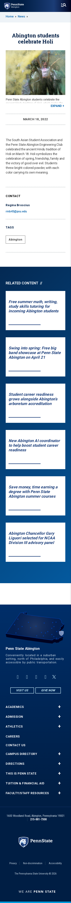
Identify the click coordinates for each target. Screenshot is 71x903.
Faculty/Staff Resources (27, 793)
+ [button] (59, 707)
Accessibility (55, 863)
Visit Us (22, 690)
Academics (15, 707)
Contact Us (15, 745)
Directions (15, 763)
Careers (13, 736)
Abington (15, 239)
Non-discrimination (32, 863)
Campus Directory (21, 754)
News (21, 16)
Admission (14, 716)
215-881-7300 (38, 819)
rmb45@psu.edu (16, 211)
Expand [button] (56, 106)
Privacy (13, 863)
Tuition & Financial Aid (25, 783)
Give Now (48, 690)
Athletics (14, 726)
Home (10, 16)
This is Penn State (21, 773)
